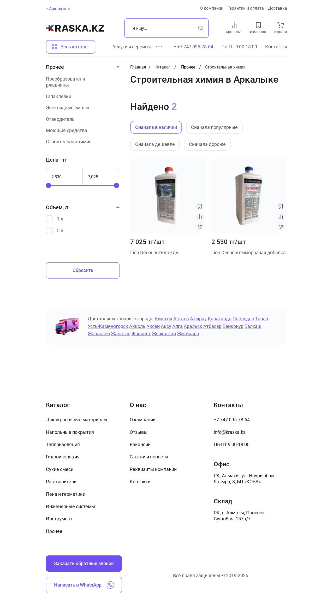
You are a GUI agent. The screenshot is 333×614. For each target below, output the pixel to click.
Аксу (166, 326)
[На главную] (75, 28)
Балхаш (253, 326)
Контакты (276, 46)
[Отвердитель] (81, 119)
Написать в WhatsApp (84, 585)
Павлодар (243, 318)
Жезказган (164, 333)
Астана (181, 318)
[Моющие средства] (81, 130)
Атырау (198, 318)
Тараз (261, 318)
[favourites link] (258, 25)
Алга (177, 326)
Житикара (188, 333)
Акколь (137, 326)
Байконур (233, 326)
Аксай (153, 326)
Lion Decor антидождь (154, 252)
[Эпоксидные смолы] (81, 108)
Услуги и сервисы (132, 46)
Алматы (163, 318)
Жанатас (120, 333)
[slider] (48, 185)
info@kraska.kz (230, 432)
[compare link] (234, 25)
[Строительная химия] (81, 142)
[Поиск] (166, 28)
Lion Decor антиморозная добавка (248, 252)
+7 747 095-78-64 (232, 419)
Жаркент (141, 333)
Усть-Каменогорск (108, 326)
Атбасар (212, 326)
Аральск (193, 326)
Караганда (219, 318)
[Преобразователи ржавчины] (81, 82)
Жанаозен (99, 333)
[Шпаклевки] (81, 96)
